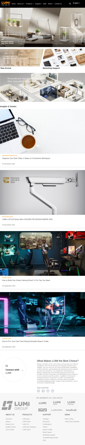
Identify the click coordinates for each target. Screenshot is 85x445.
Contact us (58, 4)
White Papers (47, 432)
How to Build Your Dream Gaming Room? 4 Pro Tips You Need (26, 280)
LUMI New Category (29, 427)
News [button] (50, 4)
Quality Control (11, 427)
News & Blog (69, 419)
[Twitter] (38, 390)
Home (14, 4)
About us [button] (20, 4)
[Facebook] (43, 390)
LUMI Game (26, 429)
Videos (45, 427)
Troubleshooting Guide (50, 437)
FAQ (44, 440)
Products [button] (29, 4)
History (8, 421)
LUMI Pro (25, 424)
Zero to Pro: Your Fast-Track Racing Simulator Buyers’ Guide (25, 341)
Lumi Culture (10, 429)
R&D (44, 4)
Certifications (47, 424)
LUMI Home (26, 421)
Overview (9, 419)
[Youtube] (47, 390)
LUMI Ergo (26, 419)
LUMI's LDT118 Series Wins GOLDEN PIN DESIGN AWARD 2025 (27, 219)
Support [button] (38, 4)
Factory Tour (10, 424)
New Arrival (6, 68)
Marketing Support (51, 68)
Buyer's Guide (47, 429)
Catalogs (46, 419)
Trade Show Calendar (72, 421)
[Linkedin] (52, 390)
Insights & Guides (8, 106)
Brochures (46, 421)
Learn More (14, 88)
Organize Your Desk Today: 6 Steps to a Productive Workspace (26, 158)
